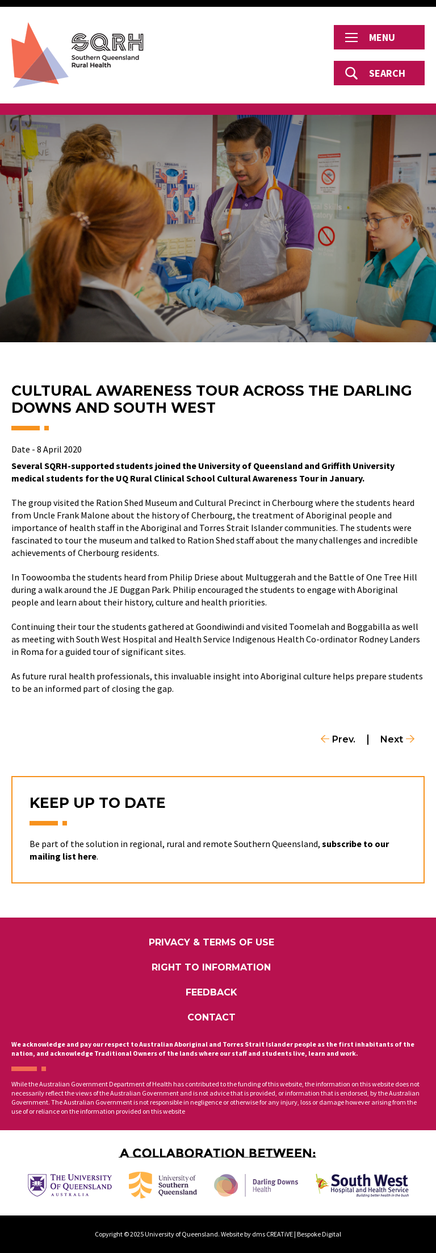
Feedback (211, 992)
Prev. (343, 739)
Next (391, 739)
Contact (211, 1017)
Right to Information (211, 967)
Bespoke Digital (319, 1234)
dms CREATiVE (272, 1234)
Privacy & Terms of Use (211, 942)
